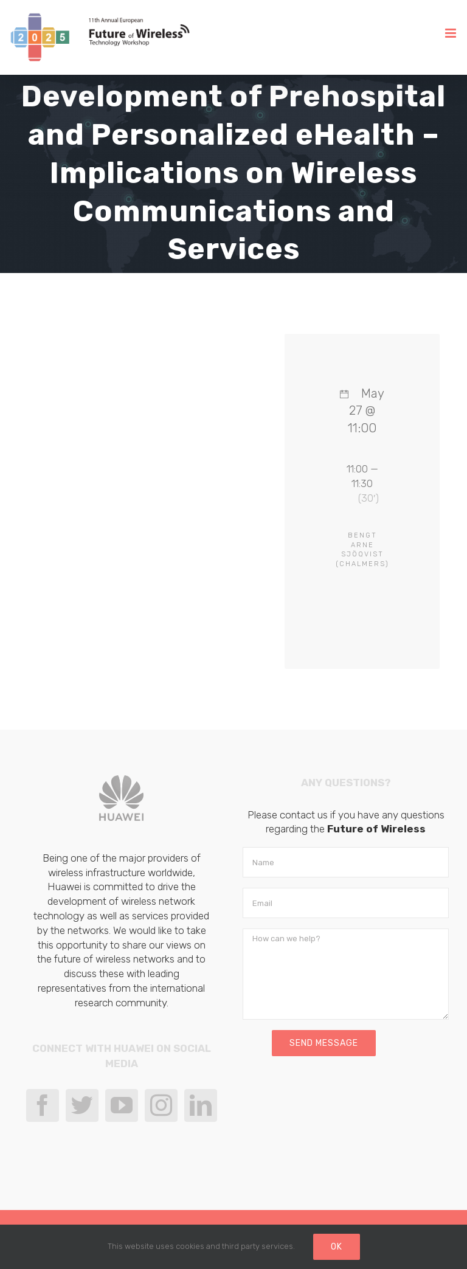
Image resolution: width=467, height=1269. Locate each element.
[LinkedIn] (200, 1105)
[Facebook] (42, 1105)
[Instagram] (161, 1105)
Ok (336, 1247)
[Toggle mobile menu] (451, 33)
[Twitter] (82, 1105)
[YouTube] (121, 1105)
